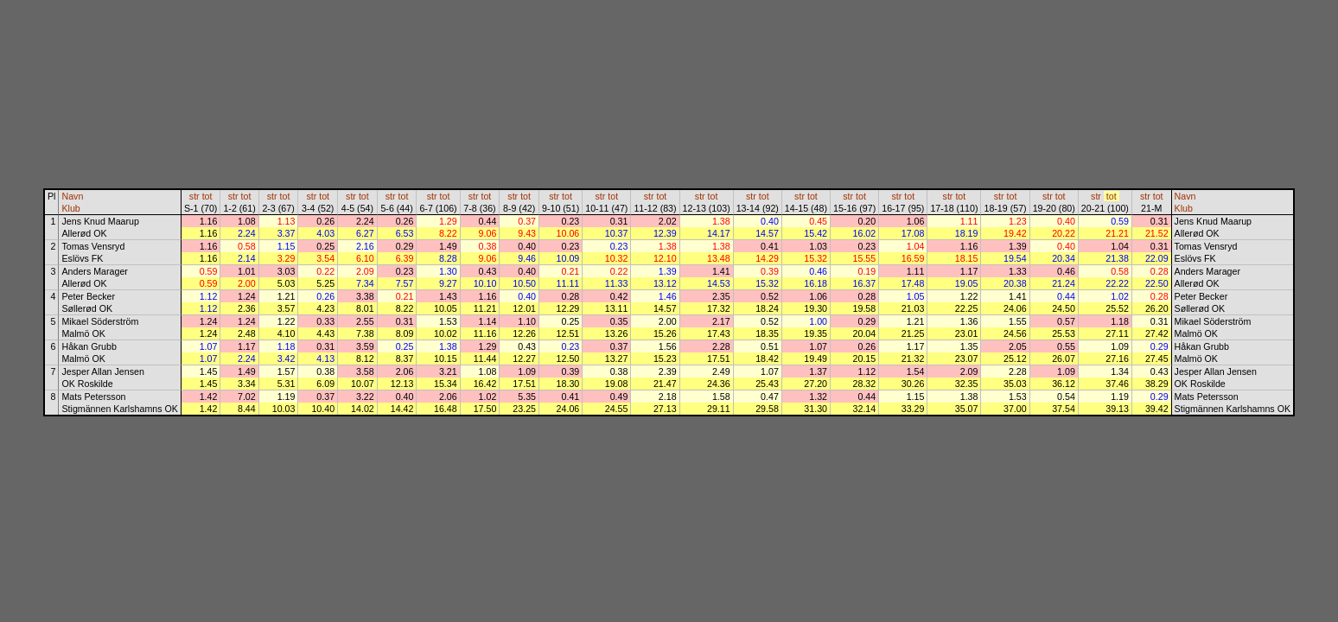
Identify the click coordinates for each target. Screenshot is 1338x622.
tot (207, 196)
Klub (70, 208)
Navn (72, 196)
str (194, 196)
